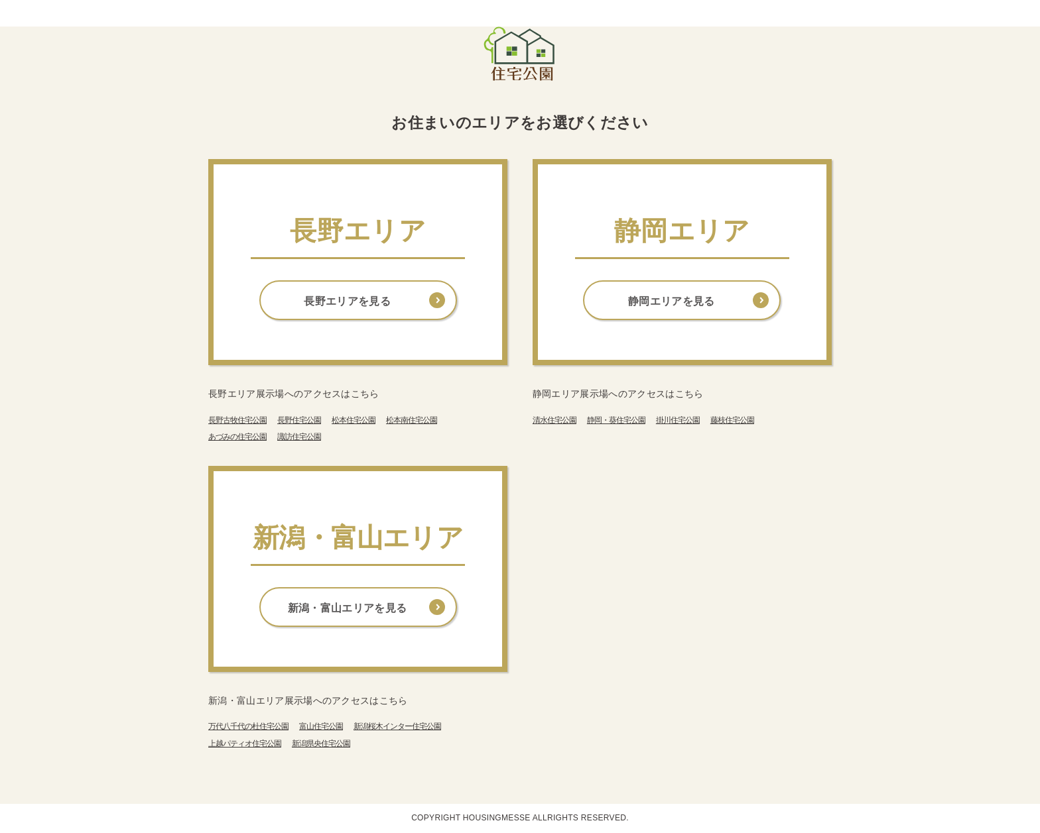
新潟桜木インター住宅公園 (397, 726)
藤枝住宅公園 (732, 420)
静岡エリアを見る (671, 301)
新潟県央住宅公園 (321, 743)
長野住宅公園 (299, 420)
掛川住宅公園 (678, 420)
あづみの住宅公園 (237, 436)
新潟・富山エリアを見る (347, 608)
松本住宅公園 (353, 420)
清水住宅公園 (554, 420)
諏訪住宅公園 (299, 436)
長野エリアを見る (347, 301)
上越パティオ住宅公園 (244, 743)
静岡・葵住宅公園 (616, 420)
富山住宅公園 (321, 726)
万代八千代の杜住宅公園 (248, 726)
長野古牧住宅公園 (237, 420)
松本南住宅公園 (411, 420)
